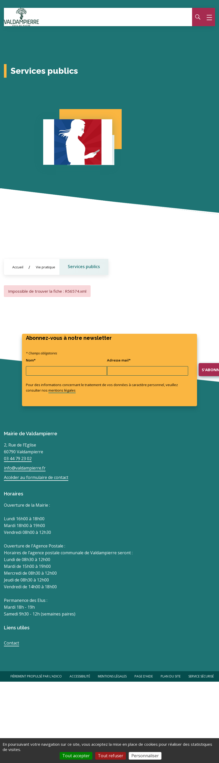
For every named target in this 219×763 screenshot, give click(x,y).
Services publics (84, 266)
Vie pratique (45, 267)
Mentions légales (112, 676)
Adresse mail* (119, 360)
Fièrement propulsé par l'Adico (36, 676)
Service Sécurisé (201, 676)
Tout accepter (76, 756)
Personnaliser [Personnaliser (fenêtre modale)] (145, 756)
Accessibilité (80, 676)
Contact (11, 643)
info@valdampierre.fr (25, 468)
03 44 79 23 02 (18, 458)
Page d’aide (143, 676)
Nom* (31, 360)
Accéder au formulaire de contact (36, 477)
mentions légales (62, 390)
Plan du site (171, 676)
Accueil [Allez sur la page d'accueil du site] (17, 267)
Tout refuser (110, 756)
